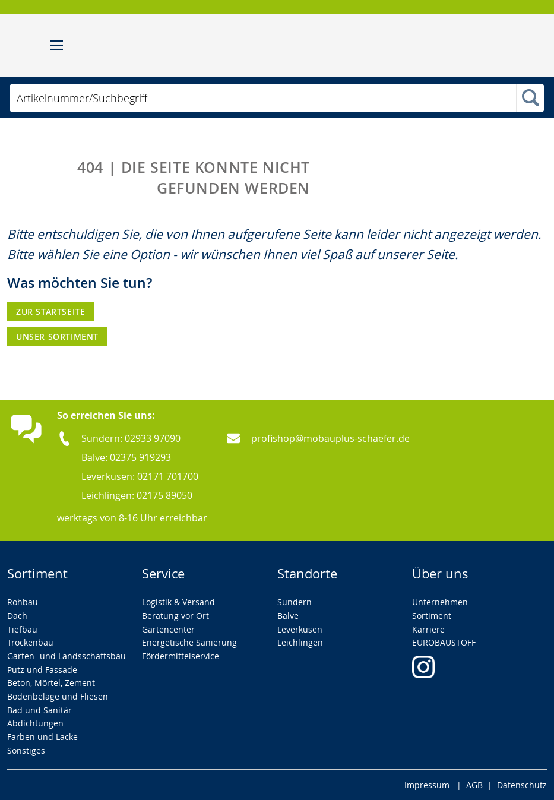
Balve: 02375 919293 (126, 457)
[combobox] (263, 98)
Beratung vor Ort (175, 615)
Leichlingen (300, 642)
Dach (17, 615)
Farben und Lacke (42, 736)
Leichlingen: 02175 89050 (136, 495)
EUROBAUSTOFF (444, 642)
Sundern (294, 602)
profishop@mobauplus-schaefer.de (330, 438)
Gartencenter (168, 629)
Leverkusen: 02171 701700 (139, 476)
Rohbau (22, 602)
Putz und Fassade (42, 669)
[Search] (530, 98)
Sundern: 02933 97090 (131, 438)
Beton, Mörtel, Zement (51, 682)
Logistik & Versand (178, 602)
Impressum (426, 784)
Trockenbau (30, 642)
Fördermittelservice (180, 656)
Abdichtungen (35, 723)
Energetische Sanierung (189, 642)
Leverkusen (299, 629)
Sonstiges (26, 750)
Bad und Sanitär (39, 710)
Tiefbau (22, 629)
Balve (288, 615)
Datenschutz (522, 784)
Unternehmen (440, 602)
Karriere (428, 629)
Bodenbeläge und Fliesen (57, 696)
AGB (474, 784)
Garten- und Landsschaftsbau (66, 656)
